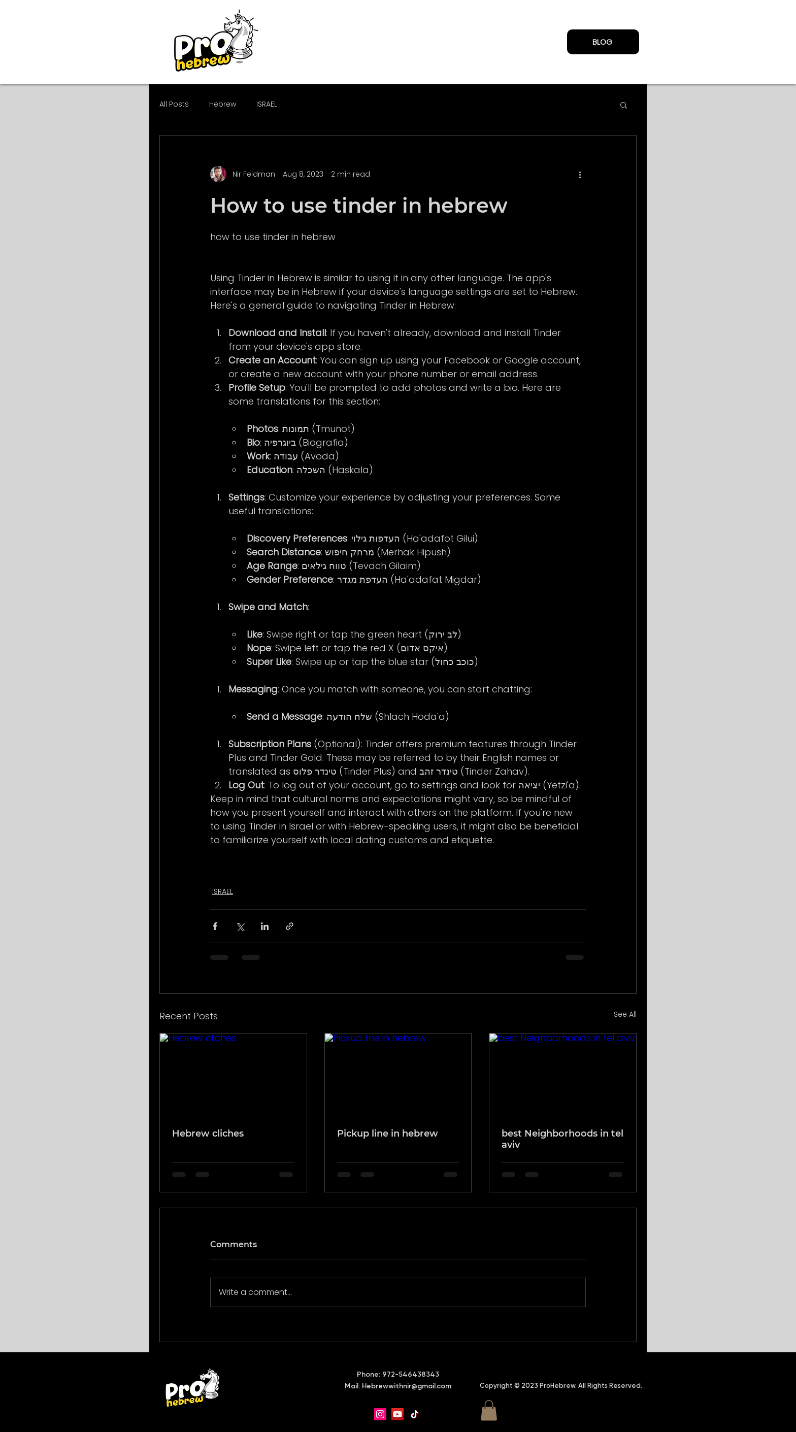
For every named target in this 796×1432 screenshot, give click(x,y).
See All (625, 1014)
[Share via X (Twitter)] (240, 926)
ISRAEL (266, 104)
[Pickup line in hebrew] (398, 1075)
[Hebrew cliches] (233, 1075)
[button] (623, 105)
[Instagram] (380, 1414)
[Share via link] (289, 926)
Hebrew (222, 104)
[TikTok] (415, 1414)
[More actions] (580, 174)
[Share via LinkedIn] (265, 926)
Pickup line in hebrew (387, 1133)
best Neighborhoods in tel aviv (562, 1139)
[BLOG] (603, 41)
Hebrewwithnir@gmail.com (406, 1386)
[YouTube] (397, 1414)
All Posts (174, 104)
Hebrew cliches (208, 1133)
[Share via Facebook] (215, 926)
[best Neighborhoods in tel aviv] (562, 1075)
